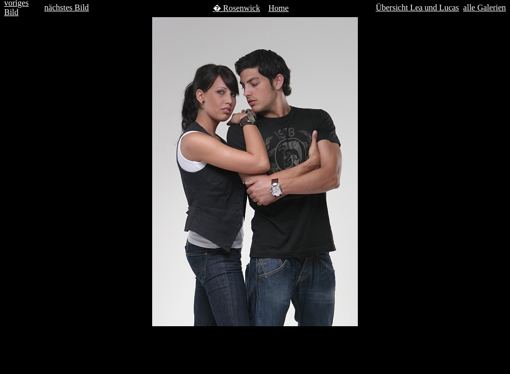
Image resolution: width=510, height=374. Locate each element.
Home (279, 8)
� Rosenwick (236, 8)
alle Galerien (484, 7)
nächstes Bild (66, 7)
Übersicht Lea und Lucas (417, 7)
